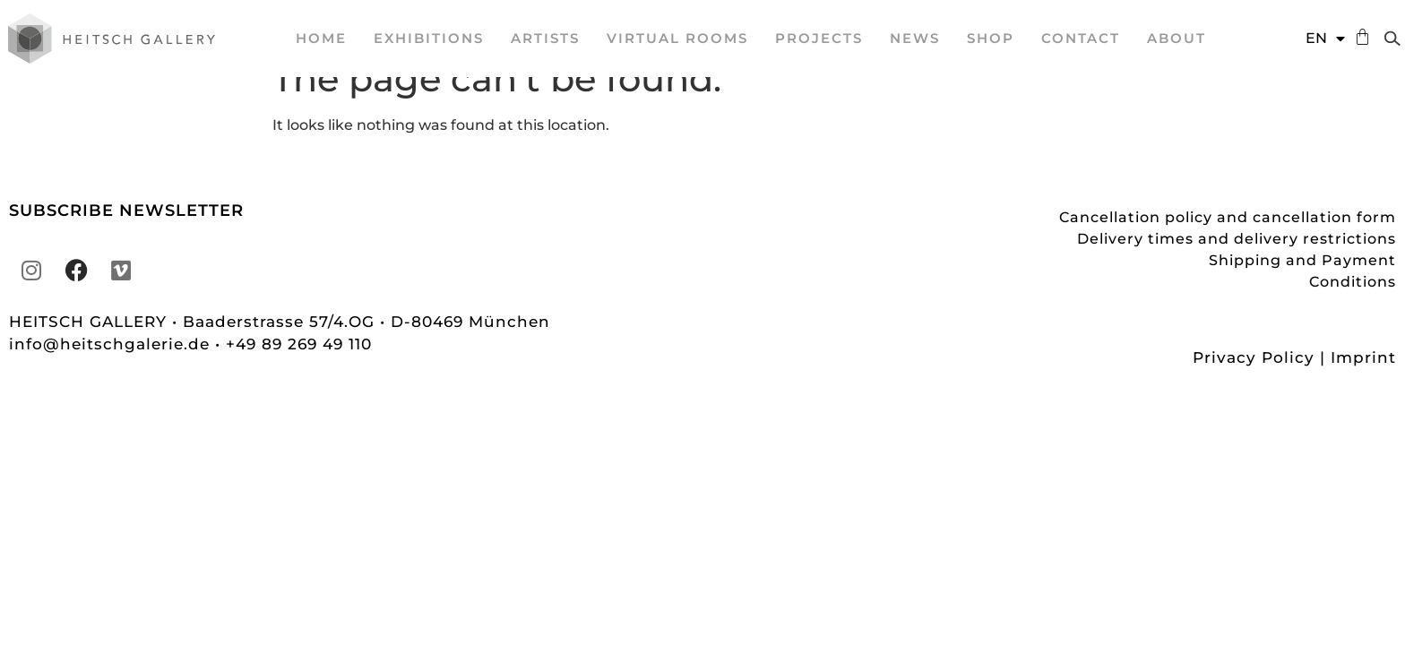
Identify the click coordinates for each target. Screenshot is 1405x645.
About (1176, 38)
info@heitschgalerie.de (112, 371)
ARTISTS (545, 38)
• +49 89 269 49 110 (293, 371)
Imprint (1363, 384)
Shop (990, 38)
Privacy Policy (1253, 384)
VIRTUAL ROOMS (677, 38)
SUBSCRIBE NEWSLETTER (126, 237)
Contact (1080, 38)
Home (321, 38)
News (915, 38)
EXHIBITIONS (429, 38)
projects (819, 38)
